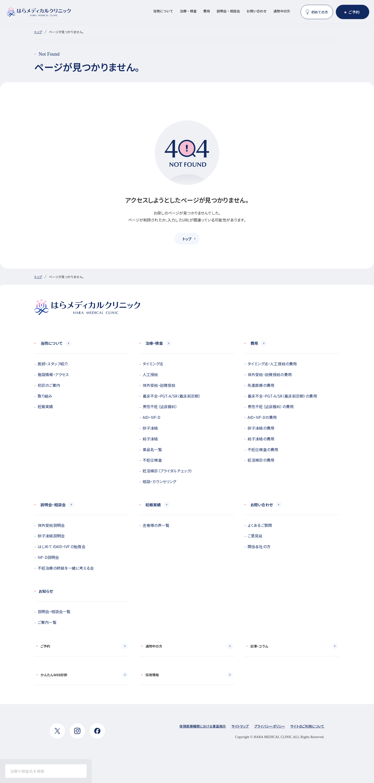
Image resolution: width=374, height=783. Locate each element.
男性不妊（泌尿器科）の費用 (271, 406)
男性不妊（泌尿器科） (160, 406)
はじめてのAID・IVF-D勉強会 (61, 546)
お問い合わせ (257, 11)
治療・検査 (188, 11)
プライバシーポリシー (269, 726)
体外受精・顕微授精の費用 (270, 374)
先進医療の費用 (261, 385)
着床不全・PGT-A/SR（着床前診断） (172, 396)
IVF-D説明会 (48, 557)
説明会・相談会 (228, 11)
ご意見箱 (255, 536)
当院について (163, 11)
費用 (206, 11)
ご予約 (354, 12)
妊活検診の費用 (261, 460)
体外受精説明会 (51, 525)
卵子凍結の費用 (261, 428)
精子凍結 (150, 439)
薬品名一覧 (152, 449)
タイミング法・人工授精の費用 (272, 364)
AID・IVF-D (151, 417)
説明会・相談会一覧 (54, 611)
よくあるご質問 (260, 525)
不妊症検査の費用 (263, 449)
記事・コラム (259, 646)
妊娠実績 (45, 406)
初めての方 (319, 12)
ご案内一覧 (47, 622)
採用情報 (152, 674)
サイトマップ (240, 726)
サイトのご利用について (307, 726)
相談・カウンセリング (159, 481)
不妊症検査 (152, 460)
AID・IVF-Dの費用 (262, 417)
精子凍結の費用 (261, 439)
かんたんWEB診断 (54, 674)
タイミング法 (153, 364)
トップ (38, 32)
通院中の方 (281, 11)
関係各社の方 (259, 546)
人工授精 (150, 374)
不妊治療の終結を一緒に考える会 (66, 568)
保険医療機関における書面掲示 (202, 726)
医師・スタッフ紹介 (53, 364)
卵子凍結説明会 (51, 536)
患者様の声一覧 (156, 525)
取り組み (45, 396)
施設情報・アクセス (53, 374)
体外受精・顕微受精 (159, 385)
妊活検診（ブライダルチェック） (167, 471)
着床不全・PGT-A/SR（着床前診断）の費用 (282, 396)
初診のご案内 (49, 385)
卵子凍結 (150, 428)
